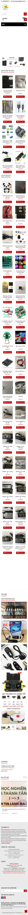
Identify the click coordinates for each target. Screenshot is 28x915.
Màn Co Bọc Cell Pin (20, 346)
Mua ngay (8, 96)
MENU (3, 24)
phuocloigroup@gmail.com (18, 1)
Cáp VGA (20, 396)
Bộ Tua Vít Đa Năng (20, 220)
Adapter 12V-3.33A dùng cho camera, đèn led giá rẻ (20, 548)
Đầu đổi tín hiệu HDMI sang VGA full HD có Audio (7, 167)
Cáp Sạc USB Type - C (20, 371)
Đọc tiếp (14, 813)
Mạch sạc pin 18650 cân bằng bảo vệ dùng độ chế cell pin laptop (7, 142)
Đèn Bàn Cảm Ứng (20, 90)
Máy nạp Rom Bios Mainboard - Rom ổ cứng (20, 167)
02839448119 (5, 1)
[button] (14, 24)
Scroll (26, 911)
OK (25, 890)
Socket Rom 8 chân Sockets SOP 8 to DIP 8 (20, 142)
